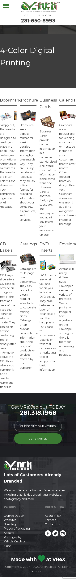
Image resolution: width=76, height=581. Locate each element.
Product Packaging (17, 528)
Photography (12, 537)
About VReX (53, 515)
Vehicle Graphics (14, 541)
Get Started (38, 438)
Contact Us (52, 524)
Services (50, 520)
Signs (7, 546)
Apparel (9, 533)
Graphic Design (14, 515)
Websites (10, 520)
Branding (10, 524)
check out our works (38, 426)
